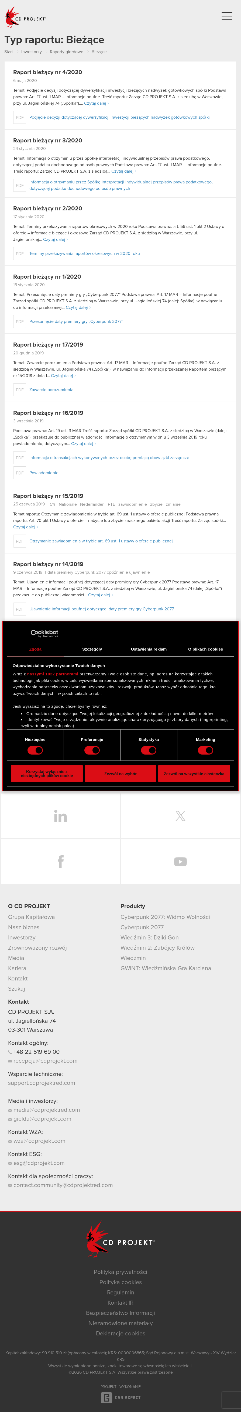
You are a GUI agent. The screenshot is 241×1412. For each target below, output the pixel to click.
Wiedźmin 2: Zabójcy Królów (158, 948)
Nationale (68, 504)
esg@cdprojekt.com (36, 1163)
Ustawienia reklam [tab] (149, 649)
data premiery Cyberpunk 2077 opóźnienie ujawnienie (98, 572)
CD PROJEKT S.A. (31, 1012)
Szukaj (16, 989)
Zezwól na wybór (120, 773)
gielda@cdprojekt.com (39, 1119)
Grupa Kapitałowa (31, 917)
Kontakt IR (120, 1303)
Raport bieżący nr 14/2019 (48, 564)
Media (16, 958)
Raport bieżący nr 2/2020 (47, 209)
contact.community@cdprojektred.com (60, 1185)
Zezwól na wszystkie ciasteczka (194, 773)
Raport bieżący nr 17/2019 (48, 345)
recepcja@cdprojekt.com (43, 1061)
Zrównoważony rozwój (37, 948)
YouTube (180, 861)
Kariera (17, 969)
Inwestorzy (22, 938)
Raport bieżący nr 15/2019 (48, 496)
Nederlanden (92, 504)
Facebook (60, 861)
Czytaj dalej (95, 103)
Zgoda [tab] (35, 649)
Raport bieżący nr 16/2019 (48, 413)
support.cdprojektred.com (41, 1083)
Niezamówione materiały (120, 1323)
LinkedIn (60, 816)
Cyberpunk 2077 (142, 928)
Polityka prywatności (120, 1272)
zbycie (156, 504)
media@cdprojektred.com (44, 1110)
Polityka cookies (120, 1282)
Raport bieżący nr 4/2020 (47, 73)
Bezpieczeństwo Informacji (120, 1313)
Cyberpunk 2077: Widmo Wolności (165, 917)
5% (53, 504)
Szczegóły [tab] (92, 649)
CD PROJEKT (25, 17)
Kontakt (17, 979)
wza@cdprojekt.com (37, 1141)
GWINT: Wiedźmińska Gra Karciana (166, 969)
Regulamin (120, 1293)
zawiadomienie (132, 504)
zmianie (173, 504)
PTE (111, 504)
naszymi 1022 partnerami (52, 674)
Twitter (180, 816)
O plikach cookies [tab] (205, 649)
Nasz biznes (23, 928)
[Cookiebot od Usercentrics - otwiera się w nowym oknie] (34, 634)
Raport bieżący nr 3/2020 (47, 141)
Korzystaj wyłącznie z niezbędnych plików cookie (47, 773)
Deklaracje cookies (120, 1334)
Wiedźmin (133, 958)
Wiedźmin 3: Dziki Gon (150, 938)
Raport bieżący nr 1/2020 (47, 277)
